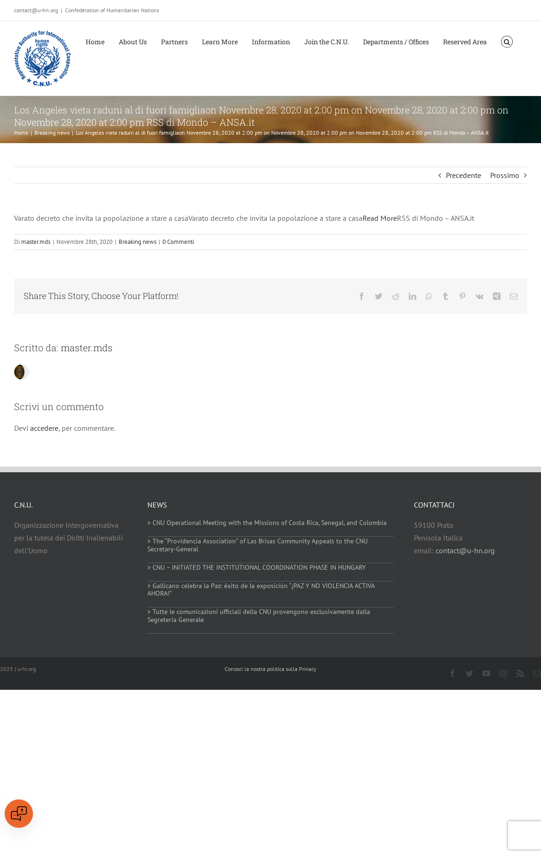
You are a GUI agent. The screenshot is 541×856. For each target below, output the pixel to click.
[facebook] (452, 673)
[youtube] (486, 673)
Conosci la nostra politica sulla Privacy (270, 668)
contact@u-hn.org (465, 550)
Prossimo (504, 175)
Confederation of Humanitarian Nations (112, 10)
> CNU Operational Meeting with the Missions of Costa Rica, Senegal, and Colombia (267, 522)
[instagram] (503, 673)
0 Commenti (178, 242)
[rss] (520, 673)
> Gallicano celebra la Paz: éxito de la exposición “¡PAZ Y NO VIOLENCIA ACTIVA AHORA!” (260, 589)
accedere (44, 428)
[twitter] (469, 673)
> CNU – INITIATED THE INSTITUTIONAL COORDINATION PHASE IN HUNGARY (256, 567)
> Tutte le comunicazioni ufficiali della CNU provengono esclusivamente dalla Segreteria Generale (258, 615)
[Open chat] (19, 813)
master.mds (35, 242)
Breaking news (137, 242)
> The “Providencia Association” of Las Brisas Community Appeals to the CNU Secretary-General (257, 545)
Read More (380, 218)
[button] (507, 41)
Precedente (463, 175)
